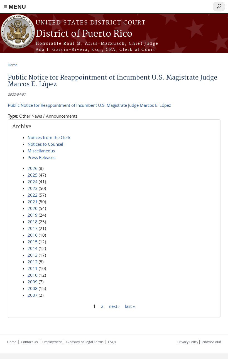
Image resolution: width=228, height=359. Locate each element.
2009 (33, 281)
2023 (33, 188)
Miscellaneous (41, 150)
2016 (33, 235)
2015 (33, 241)
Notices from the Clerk (49, 137)
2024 (33, 181)
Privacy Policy (187, 342)
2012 (33, 261)
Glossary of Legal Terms (85, 342)
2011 (33, 268)
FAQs (112, 342)
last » (130, 306)
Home (12, 65)
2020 (33, 208)
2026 (33, 168)
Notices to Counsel (45, 144)
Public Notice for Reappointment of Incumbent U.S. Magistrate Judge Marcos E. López (89, 105)
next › (114, 306)
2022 (33, 195)
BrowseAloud (210, 342)
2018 (33, 221)
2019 (33, 215)
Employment (52, 342)
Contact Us (29, 342)
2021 (33, 201)
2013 (33, 255)
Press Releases (41, 157)
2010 (33, 275)
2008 (33, 288)
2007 (33, 295)
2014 (33, 248)
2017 (33, 228)
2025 (33, 175)
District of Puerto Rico (84, 34)
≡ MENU (15, 6)
